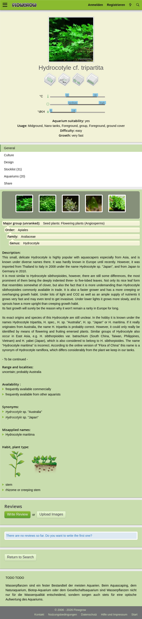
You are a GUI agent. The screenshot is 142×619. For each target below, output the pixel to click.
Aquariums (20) (14, 176)
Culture (9, 155)
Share (8, 183)
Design (9, 162)
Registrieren (116, 5)
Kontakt (39, 614)
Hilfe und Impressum (114, 614)
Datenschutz (89, 614)
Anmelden (95, 5)
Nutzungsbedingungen (62, 614)
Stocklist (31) (13, 169)
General (9, 148)
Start (134, 614)
